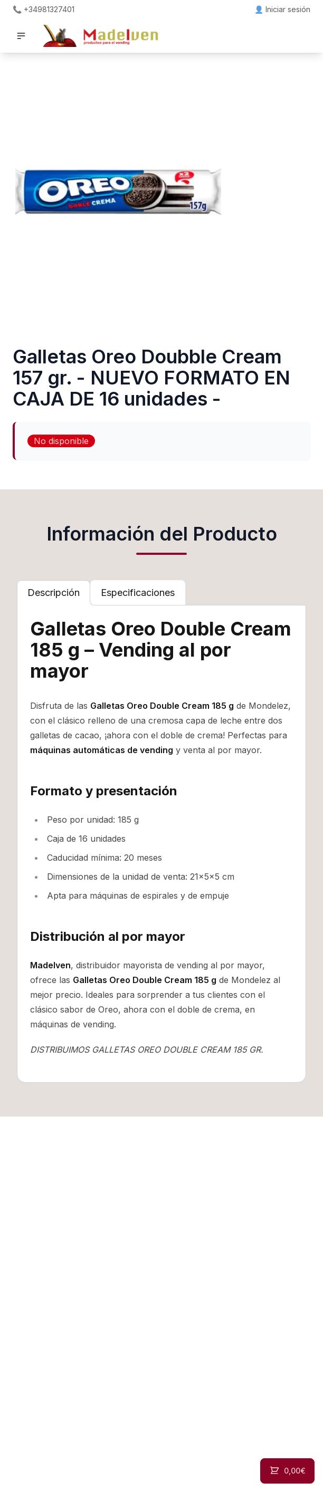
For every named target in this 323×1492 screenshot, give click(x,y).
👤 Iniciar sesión (282, 9)
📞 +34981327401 (43, 9)
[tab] (53, 592)
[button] (21, 36)
